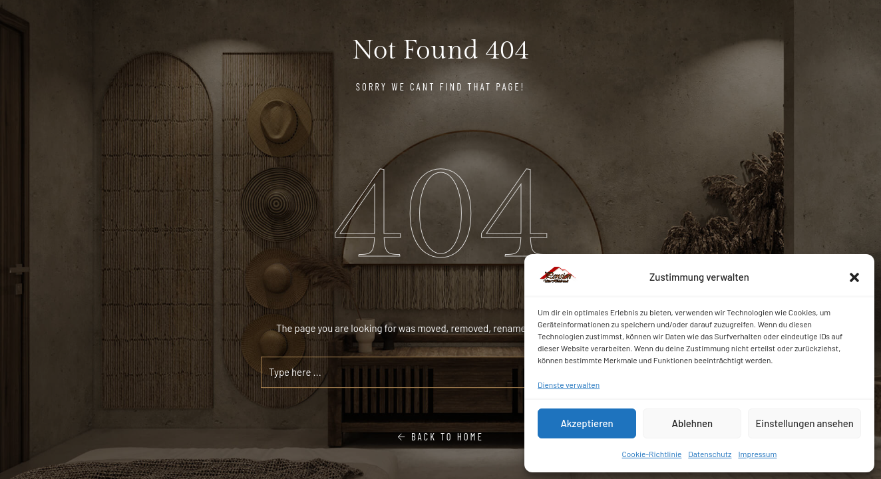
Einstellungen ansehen (804, 423)
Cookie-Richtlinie (652, 453)
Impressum (757, 453)
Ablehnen (692, 423)
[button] (854, 277)
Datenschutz (709, 453)
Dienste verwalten (569, 384)
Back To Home (440, 436)
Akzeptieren (586, 423)
